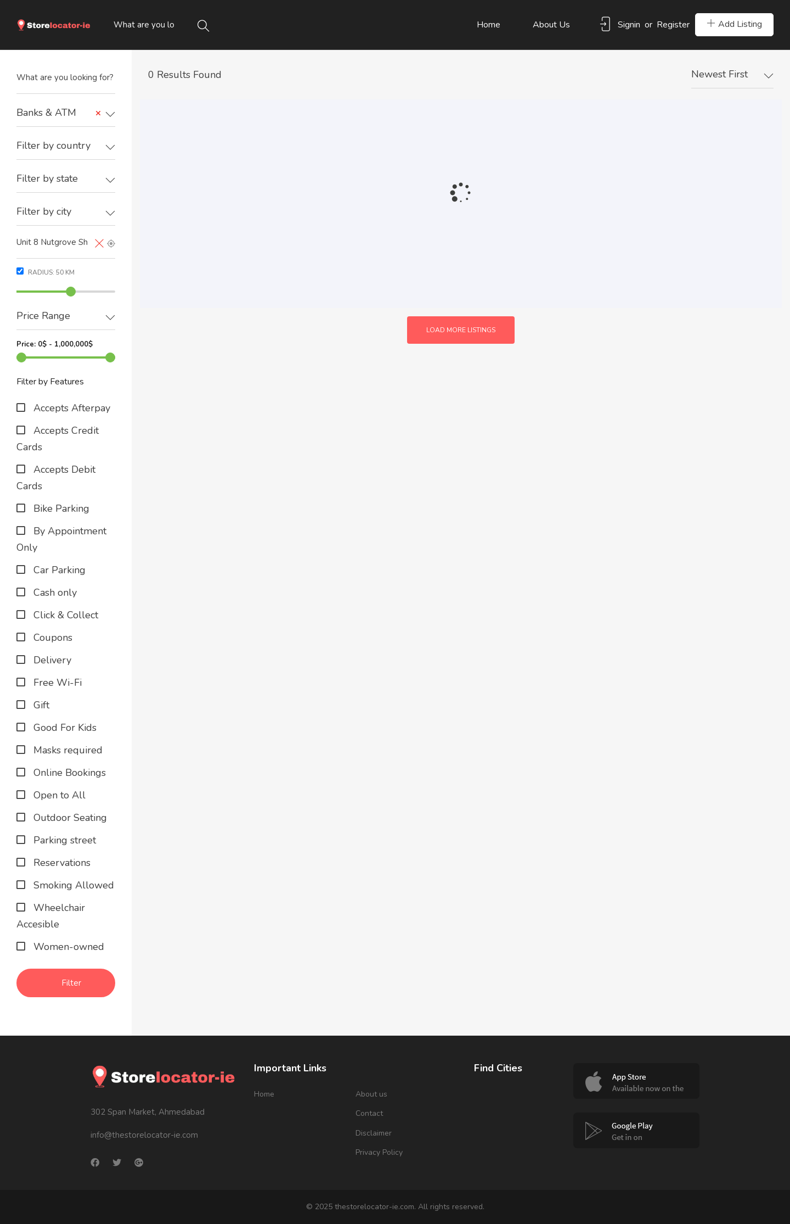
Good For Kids (64, 727)
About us (551, 25)
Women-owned (67, 946)
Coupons (51, 637)
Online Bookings (68, 772)
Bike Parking (60, 508)
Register (673, 25)
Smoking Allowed (72, 885)
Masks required (67, 750)
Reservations (61, 862)
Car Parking (58, 570)
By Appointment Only (61, 539)
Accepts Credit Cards (57, 439)
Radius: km (45, 272)
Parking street (63, 840)
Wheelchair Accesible (50, 916)
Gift (40, 705)
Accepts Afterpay (70, 408)
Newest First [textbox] (719, 74)
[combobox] (65, 113)
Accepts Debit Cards (55, 478)
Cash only (54, 592)
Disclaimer (374, 1133)
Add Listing (734, 24)
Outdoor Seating (69, 817)
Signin (629, 25)
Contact (369, 1113)
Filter (71, 982)
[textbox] (65, 145)
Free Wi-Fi (56, 682)
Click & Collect (64, 615)
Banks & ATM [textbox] (58, 112)
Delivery (51, 660)
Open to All (58, 795)
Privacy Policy (379, 1152)
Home (488, 25)
